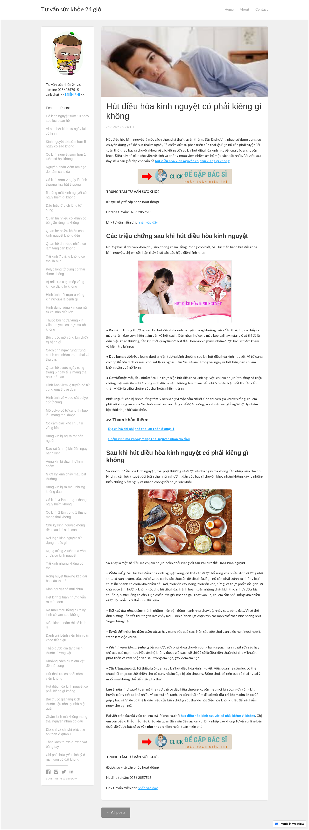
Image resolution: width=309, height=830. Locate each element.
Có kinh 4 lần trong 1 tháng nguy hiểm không (66, 502)
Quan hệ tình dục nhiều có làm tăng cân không (66, 246)
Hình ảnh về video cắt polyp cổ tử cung (67, 400)
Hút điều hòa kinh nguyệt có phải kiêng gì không (67, 688)
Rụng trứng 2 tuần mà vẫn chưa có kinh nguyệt (66, 553)
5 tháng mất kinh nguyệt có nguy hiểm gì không (66, 195)
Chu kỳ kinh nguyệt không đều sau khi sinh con (65, 527)
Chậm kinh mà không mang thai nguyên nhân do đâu (66, 719)
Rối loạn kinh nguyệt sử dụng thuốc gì (63, 540)
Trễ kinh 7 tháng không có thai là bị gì (65, 259)
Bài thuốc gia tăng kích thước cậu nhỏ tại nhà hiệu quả (66, 703)
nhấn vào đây (148, 222)
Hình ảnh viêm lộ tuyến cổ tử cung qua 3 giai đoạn (67, 387)
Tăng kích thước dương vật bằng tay (66, 744)
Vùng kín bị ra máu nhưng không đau (65, 489)
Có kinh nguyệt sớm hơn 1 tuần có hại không (66, 157)
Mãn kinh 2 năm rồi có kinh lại (66, 625)
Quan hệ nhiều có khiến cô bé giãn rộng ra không (66, 220)
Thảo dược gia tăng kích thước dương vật (64, 650)
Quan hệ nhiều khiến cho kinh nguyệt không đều (65, 233)
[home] (71, 8)
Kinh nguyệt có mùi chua (64, 589)
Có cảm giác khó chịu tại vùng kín (64, 425)
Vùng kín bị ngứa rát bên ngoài (64, 438)
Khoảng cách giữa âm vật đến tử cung (65, 663)
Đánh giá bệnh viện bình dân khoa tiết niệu (67, 637)
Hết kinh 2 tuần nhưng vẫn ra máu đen (66, 599)
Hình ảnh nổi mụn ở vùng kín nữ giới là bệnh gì (65, 297)
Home (229, 9)
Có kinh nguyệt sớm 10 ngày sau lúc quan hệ (67, 118)
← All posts (116, 812)
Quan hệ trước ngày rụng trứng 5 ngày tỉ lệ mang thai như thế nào (66, 372)
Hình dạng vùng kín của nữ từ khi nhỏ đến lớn (66, 310)
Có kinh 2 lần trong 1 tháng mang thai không (66, 514)
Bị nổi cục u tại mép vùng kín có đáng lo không (65, 284)
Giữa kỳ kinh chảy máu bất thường (66, 476)
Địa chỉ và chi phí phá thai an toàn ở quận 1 (65, 732)
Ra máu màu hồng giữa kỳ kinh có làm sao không (66, 612)
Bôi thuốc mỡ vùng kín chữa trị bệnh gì (67, 339)
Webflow (70, 778)
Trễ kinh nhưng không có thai (64, 565)
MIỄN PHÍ (72, 94)
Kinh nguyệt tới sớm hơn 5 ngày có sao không (66, 144)
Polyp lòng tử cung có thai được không (65, 271)
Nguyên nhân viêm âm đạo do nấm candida (66, 169)
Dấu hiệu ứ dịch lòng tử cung (63, 208)
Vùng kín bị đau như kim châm (64, 463)
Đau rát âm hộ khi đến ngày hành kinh (66, 451)
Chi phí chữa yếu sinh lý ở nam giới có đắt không (65, 757)
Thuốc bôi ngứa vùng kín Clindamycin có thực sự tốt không (66, 324)
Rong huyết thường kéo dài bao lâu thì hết (66, 578)
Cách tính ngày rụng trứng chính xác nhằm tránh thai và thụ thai (67, 354)
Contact (261, 9)
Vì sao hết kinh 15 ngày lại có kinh (66, 131)
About (244, 9)
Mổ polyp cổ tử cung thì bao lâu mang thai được (67, 412)
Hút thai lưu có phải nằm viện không (64, 676)
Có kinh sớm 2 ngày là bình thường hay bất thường (66, 182)
